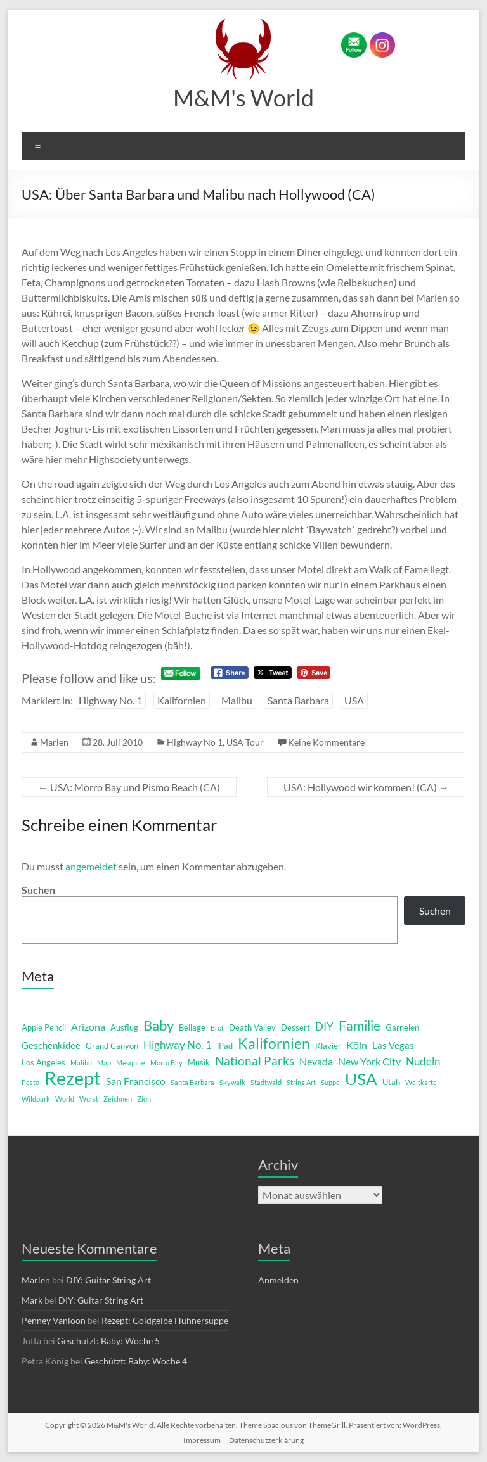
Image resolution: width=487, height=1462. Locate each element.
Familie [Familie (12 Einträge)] (359, 1025)
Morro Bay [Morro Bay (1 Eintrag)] (166, 1062)
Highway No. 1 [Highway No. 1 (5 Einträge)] (177, 1045)
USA (354, 700)
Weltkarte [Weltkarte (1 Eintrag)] (421, 1082)
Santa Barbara (298, 700)
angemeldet (91, 866)
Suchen (38, 890)
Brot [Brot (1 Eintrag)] (217, 1028)
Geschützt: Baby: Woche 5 (108, 1340)
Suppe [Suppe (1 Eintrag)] (330, 1082)
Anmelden (278, 1279)
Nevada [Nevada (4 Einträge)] (316, 1061)
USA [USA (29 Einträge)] (361, 1078)
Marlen (54, 742)
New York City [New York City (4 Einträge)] (369, 1061)
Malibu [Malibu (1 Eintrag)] (81, 1062)
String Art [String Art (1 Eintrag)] (301, 1082)
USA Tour (245, 742)
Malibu (236, 700)
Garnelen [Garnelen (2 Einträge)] (402, 1027)
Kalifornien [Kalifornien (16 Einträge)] (274, 1043)
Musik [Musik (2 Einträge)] (199, 1062)
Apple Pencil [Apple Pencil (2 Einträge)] (44, 1027)
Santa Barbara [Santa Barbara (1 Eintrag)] (192, 1082)
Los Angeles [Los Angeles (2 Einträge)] (43, 1062)
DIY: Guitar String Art (108, 1279)
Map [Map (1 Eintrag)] (104, 1062)
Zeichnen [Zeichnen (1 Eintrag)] (117, 1099)
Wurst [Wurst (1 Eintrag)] (88, 1099)
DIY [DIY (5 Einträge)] (324, 1026)
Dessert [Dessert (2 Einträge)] (295, 1027)
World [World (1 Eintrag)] (64, 1099)
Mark (32, 1300)
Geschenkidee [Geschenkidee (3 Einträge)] (51, 1045)
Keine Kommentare (326, 742)
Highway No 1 (195, 742)
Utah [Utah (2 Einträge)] (391, 1082)
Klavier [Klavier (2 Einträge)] (328, 1046)
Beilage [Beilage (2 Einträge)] (192, 1027)
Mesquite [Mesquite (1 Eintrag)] (130, 1062)
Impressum (202, 1440)
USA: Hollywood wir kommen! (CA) (366, 787)
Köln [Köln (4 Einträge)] (356, 1045)
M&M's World (243, 97)
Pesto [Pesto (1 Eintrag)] (30, 1082)
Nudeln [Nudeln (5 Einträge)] (423, 1061)
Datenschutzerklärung (266, 1440)
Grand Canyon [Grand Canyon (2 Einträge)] (112, 1046)
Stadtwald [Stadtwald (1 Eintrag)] (266, 1082)
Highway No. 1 (110, 700)
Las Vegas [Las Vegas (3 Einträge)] (393, 1045)
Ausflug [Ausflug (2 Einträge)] (124, 1027)
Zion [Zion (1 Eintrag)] (144, 1099)
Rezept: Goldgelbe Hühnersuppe (164, 1320)
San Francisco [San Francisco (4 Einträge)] (136, 1081)
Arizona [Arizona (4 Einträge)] (88, 1026)
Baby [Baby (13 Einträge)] (158, 1025)
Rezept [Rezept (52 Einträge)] (72, 1078)
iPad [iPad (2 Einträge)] (225, 1046)
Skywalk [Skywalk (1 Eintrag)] (232, 1082)
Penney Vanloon (54, 1320)
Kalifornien (181, 700)
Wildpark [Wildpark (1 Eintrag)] (36, 1099)
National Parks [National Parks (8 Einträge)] (254, 1060)
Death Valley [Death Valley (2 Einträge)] (252, 1027)
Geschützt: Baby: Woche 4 (135, 1361)
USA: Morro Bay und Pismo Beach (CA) (129, 787)
